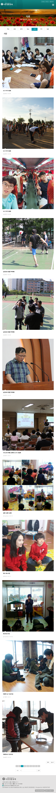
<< (17, 766)
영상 (28, 29)
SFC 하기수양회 (7, 90)
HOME (43, 1)
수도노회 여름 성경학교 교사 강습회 (12, 452)
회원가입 (51, 1)
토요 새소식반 (6, 573)
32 (25, 766)
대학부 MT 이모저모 (8, 694)
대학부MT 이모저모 (8, 754)
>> (38, 766)
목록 (48, 762)
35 (33, 766)
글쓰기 (52, 762)
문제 (21, 29)
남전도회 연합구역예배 (8, 271)
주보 (8, 29)
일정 (48, 29)
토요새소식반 (6, 633)
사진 (34, 29)
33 (27, 766)
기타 (41, 29)
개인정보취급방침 (40, 790)
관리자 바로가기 (49, 790)
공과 (15, 29)
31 (22, 766)
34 (30, 766)
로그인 (47, 1)
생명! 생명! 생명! (7, 513)
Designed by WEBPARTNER (43, 787)
